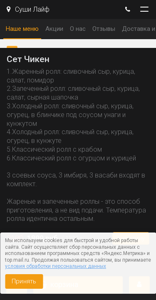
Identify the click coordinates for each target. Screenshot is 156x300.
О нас (78, 28)
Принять (24, 281)
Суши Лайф (28, 9)
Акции (54, 28)
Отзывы (103, 28)
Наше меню (22, 28)
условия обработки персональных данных (55, 266)
